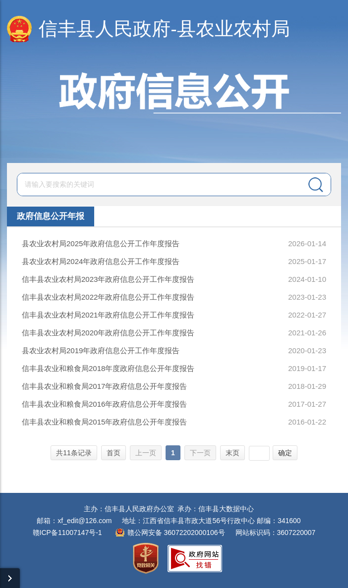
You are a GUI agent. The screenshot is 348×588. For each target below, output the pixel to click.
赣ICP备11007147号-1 (67, 532)
